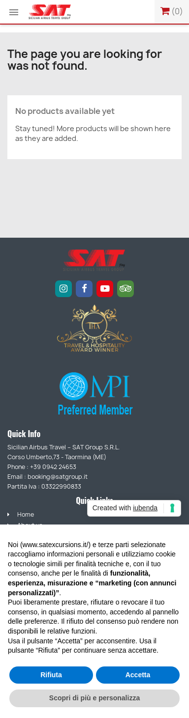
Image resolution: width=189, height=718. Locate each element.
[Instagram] (63, 288)
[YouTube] (104, 288)
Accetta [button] (138, 675)
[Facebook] (84, 288)
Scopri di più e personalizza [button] (94, 698)
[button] (14, 12)
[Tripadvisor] (125, 288)
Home (20, 514)
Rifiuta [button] (51, 675)
